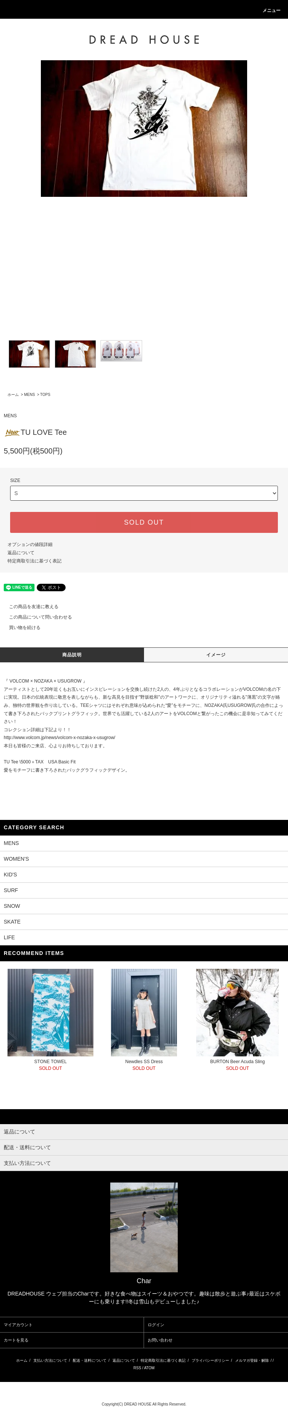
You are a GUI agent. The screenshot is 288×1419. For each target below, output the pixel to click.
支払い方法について (50, 1360)
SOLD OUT (144, 522)
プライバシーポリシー (210, 1360)
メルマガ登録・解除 (252, 1360)
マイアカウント (18, 1324)
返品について (21, 552)
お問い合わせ (160, 1340)
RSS (137, 1368)
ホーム (13, 395)
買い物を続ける (20, 627)
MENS (29, 395)
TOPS (45, 395)
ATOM (149, 1368)
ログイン (156, 1324)
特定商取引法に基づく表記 (35, 561)
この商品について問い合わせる (36, 617)
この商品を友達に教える (29, 606)
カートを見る (16, 1340)
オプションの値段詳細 (30, 544)
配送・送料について (89, 1360)
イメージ (216, 654)
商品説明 (72, 654)
